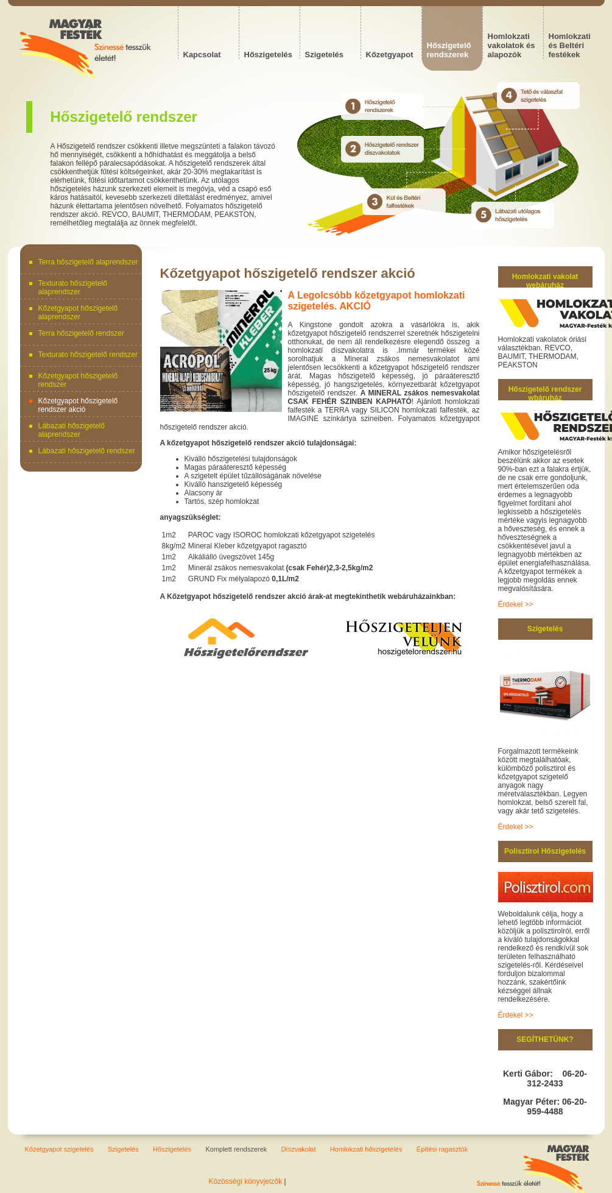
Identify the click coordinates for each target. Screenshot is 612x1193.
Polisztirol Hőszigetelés (545, 851)
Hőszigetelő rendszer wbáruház (545, 393)
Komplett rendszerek (236, 1149)
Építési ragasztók (442, 1149)
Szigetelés (545, 629)
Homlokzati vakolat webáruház (545, 280)
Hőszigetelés (172, 1149)
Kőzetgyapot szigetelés (59, 1149)
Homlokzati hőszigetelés (366, 1149)
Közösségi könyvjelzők (246, 1181)
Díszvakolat (298, 1149)
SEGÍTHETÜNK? (544, 1039)
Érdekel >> (515, 604)
